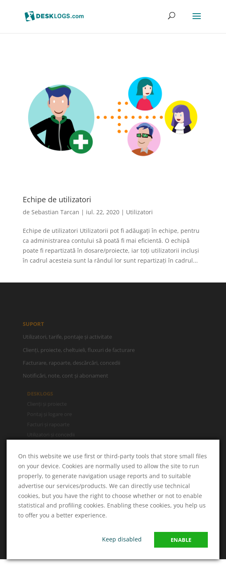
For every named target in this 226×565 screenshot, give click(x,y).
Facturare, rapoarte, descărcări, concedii (71, 363)
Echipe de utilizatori (57, 199)
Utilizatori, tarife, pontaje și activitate (67, 338)
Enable (181, 539)
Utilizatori (139, 212)
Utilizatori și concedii (51, 434)
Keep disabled (122, 539)
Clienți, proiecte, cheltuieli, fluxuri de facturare (79, 350)
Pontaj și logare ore (50, 414)
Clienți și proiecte (47, 403)
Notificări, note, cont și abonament (65, 377)
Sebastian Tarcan (55, 212)
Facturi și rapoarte (49, 424)
